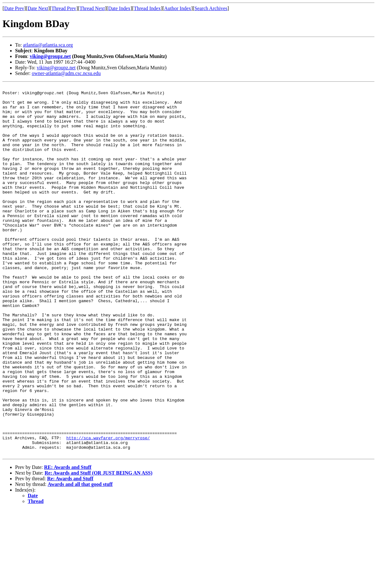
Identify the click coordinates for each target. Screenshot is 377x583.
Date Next (38, 8)
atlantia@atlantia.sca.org (48, 45)
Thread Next (92, 8)
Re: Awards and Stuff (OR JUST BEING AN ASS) (99, 546)
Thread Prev (63, 8)
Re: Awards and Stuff (70, 552)
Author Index (177, 8)
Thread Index (147, 8)
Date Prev (14, 8)
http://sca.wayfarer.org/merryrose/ (108, 508)
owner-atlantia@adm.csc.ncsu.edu (66, 73)
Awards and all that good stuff (80, 558)
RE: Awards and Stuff (67, 541)
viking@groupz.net (50, 56)
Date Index (119, 8)
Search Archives (210, 8)
